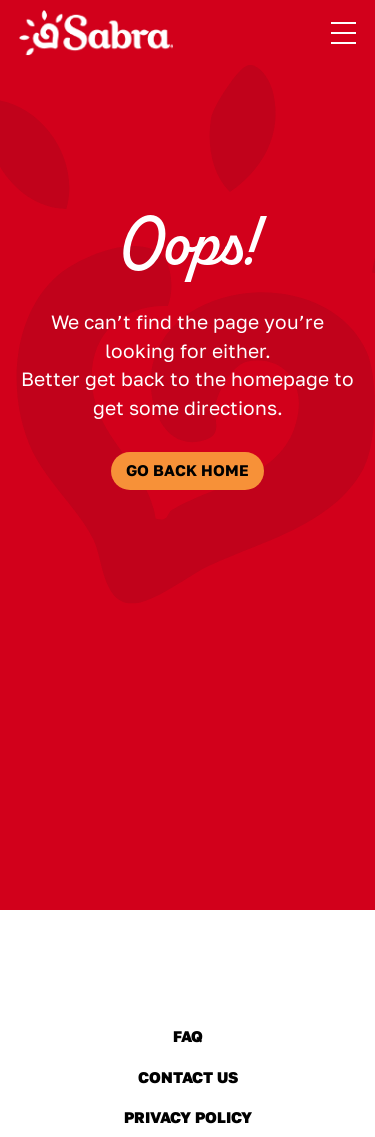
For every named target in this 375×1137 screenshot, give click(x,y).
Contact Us (187, 1077)
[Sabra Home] (96, 33)
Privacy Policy (187, 1117)
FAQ (188, 1036)
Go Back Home (187, 470)
